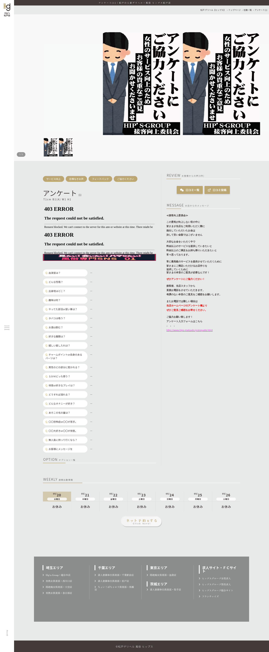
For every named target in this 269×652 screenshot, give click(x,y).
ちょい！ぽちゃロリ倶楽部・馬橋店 (114, 588)
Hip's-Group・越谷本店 (57, 575)
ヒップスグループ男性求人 (215, 584)
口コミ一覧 (189, 190)
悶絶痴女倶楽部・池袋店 (161, 575)
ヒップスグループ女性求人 (215, 578)
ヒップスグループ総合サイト (216, 590)
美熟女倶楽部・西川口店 (57, 581)
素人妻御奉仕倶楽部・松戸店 (112, 581)
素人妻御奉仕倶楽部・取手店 (164, 589)
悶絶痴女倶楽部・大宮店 (57, 587)
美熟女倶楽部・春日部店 (57, 593)
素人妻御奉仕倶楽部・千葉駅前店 (114, 575)
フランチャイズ (209, 596)
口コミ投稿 (217, 190)
